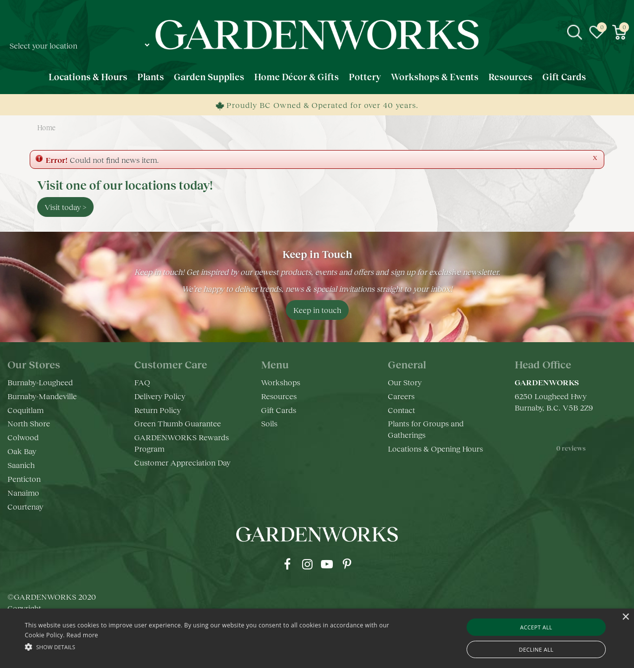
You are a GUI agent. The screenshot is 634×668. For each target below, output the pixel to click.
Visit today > (65, 206)
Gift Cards (278, 409)
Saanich (21, 464)
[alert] (317, 638)
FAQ (142, 382)
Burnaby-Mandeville (42, 396)
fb (287, 564)
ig (307, 564)
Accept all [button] (536, 627)
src (574, 32)
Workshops (280, 382)
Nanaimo (23, 492)
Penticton (24, 478)
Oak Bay (21, 451)
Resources (279, 396)
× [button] (625, 617)
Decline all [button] (536, 649)
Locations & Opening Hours (435, 448)
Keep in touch (317, 309)
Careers (401, 396)
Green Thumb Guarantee (177, 423)
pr (346, 564)
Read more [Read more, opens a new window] (82, 635)
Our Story (405, 382)
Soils (269, 423)
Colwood (23, 437)
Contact (401, 409)
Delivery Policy (159, 396)
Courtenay (25, 506)
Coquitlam (25, 409)
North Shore (28, 423)
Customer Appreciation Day (182, 462)
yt (326, 564)
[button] (215, 646)
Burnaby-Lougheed (40, 382)
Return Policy (157, 409)
